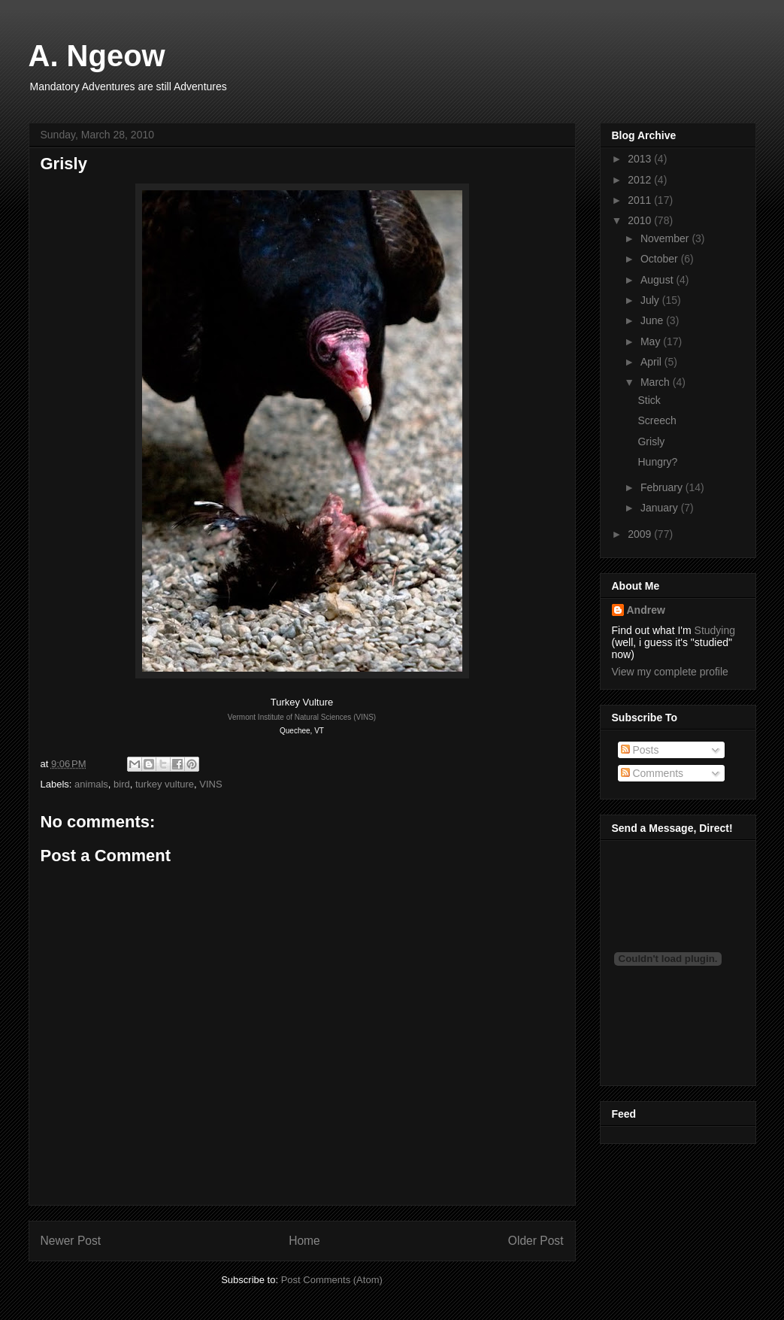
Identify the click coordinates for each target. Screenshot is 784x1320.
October (660, 259)
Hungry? (657, 462)
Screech (656, 420)
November (666, 238)
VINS (210, 784)
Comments (652, 773)
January (660, 508)
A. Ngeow (97, 55)
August (658, 280)
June (653, 320)
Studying (715, 630)
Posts (640, 750)
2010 (641, 220)
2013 (641, 159)
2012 (641, 180)
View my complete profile (670, 672)
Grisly (650, 441)
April (652, 362)
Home (304, 1240)
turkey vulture (164, 784)
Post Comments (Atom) (332, 1279)
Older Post (536, 1240)
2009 (641, 534)
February (663, 487)
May (651, 341)
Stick (648, 400)
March (656, 382)
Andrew (646, 610)
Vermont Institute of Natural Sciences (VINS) (302, 717)
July (651, 300)
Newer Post (71, 1240)
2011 (641, 200)
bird (122, 784)
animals (91, 784)
